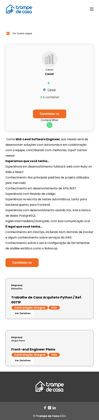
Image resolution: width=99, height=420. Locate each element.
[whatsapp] (49, 125)
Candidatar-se (22, 262)
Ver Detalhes (22, 313)
